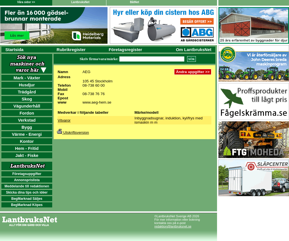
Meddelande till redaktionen (27, 186)
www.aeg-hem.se (96, 102)
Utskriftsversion (73, 132)
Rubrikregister (71, 49)
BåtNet (134, 2)
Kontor (27, 141)
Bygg (26, 127)
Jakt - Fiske (26, 155)
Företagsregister (125, 49)
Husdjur (27, 84)
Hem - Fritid (26, 148)
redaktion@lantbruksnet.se (172, 226)
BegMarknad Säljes (26, 199)
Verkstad (27, 120)
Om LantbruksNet (193, 49)
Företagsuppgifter (26, 174)
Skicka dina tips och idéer (26, 192)
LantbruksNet (80, 2)
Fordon (26, 113)
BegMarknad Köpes (27, 205)
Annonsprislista (27, 180)
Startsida (14, 49)
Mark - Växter (27, 77)
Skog (27, 99)
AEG (86, 72)
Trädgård (27, 91)
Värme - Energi (27, 134)
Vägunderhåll (26, 106)
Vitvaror (64, 120)
